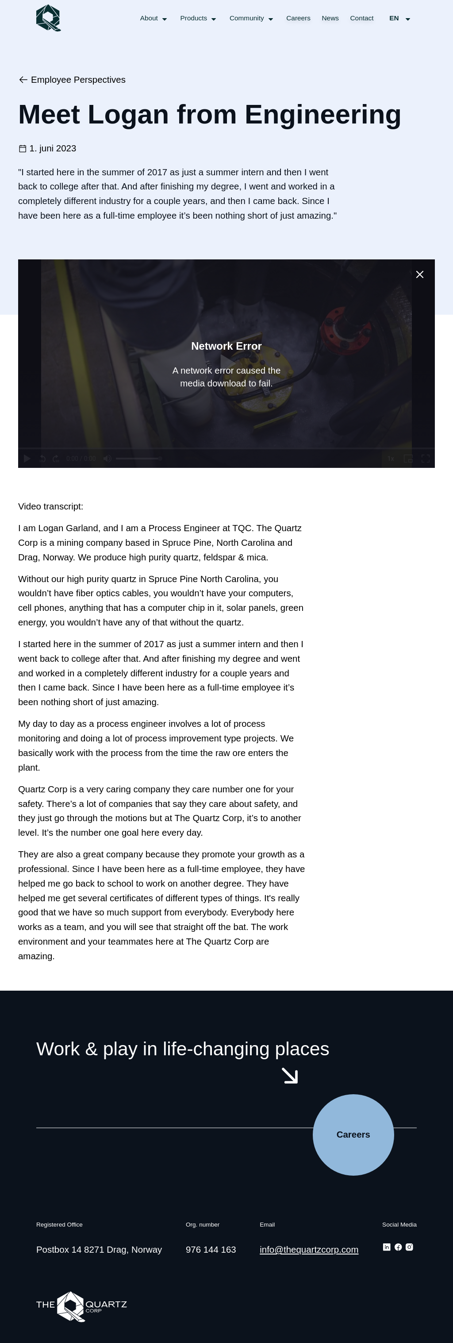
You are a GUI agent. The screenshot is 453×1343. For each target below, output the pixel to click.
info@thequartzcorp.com (309, 1249)
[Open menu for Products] (199, 18)
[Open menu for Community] (252, 18)
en (400, 18)
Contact (362, 18)
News (330, 18)
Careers (298, 18)
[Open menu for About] (154, 18)
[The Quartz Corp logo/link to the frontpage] (49, 17)
